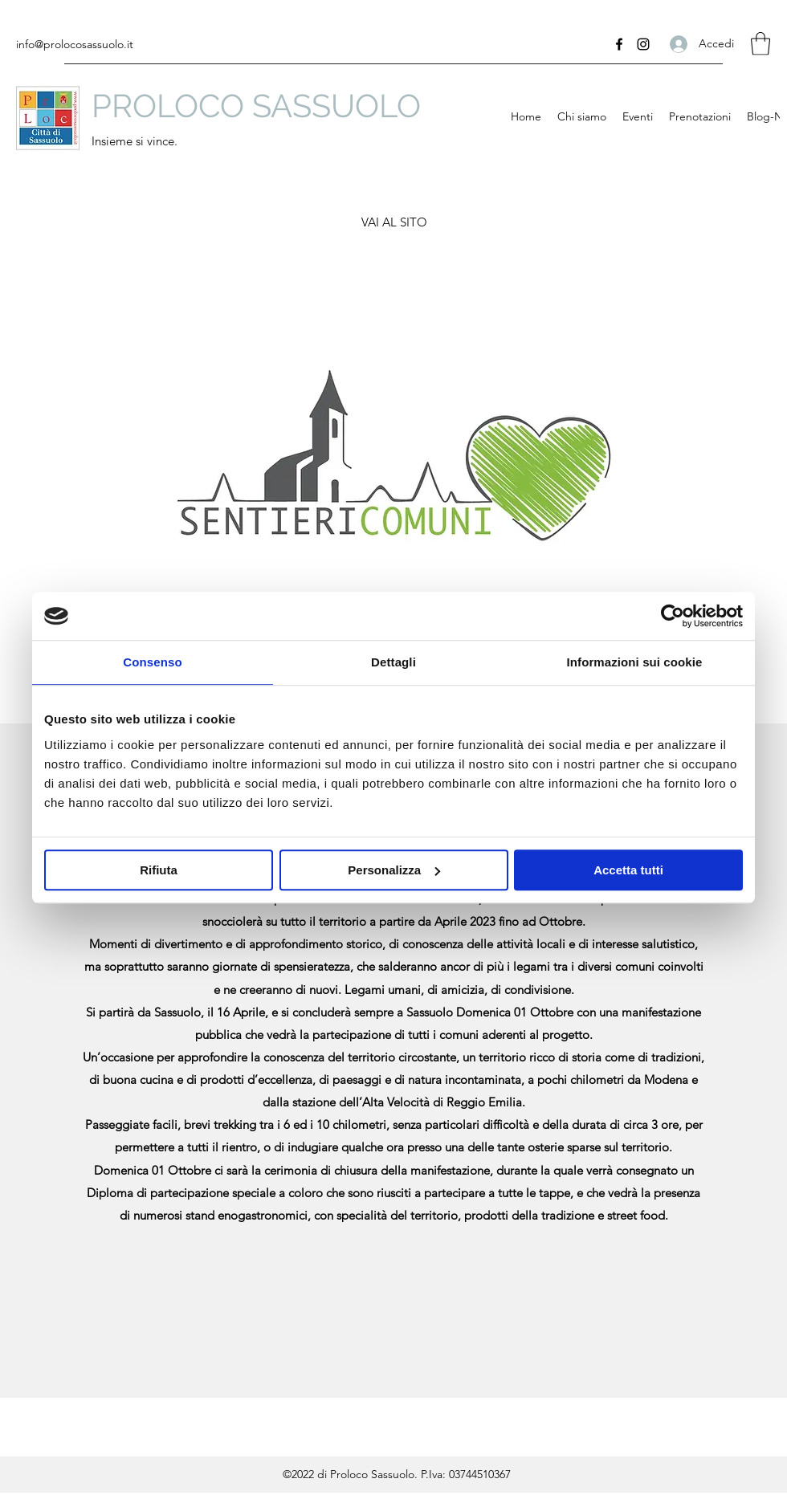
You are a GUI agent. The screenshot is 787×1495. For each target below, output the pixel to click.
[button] (760, 43)
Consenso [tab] (152, 662)
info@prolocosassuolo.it (74, 44)
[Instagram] (643, 44)
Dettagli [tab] (393, 662)
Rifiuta (158, 870)
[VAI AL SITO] (394, 222)
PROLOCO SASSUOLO (256, 105)
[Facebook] (619, 44)
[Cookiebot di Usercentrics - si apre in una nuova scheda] (672, 616)
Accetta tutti (628, 870)
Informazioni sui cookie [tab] (635, 662)
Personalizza (394, 870)
